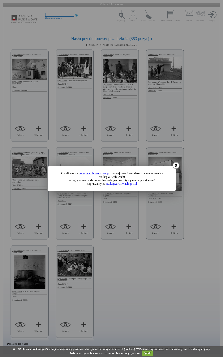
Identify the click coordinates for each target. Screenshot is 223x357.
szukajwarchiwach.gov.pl (94, 173)
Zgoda (147, 353)
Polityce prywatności (151, 349)
